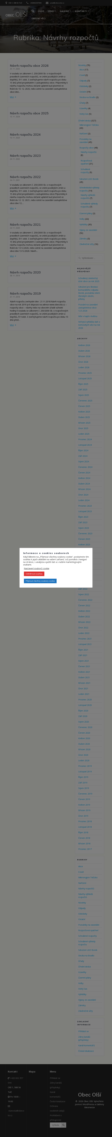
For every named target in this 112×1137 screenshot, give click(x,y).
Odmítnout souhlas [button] (34, 573)
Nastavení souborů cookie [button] (36, 568)
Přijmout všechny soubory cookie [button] (40, 581)
